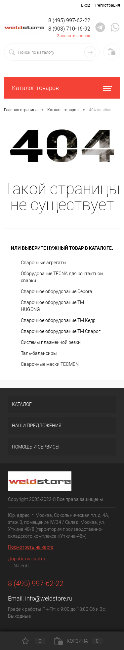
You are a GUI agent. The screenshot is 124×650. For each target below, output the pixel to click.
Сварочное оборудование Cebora (56, 291)
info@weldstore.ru (48, 598)
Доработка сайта (26, 558)
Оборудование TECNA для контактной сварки (62, 277)
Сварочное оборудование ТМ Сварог (61, 331)
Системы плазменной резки (51, 342)
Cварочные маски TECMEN (50, 364)
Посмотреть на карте (30, 547)
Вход (85, 5)
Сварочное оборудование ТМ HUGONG (52, 306)
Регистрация (107, 5)
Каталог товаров (62, 88)
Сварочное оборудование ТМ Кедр (58, 320)
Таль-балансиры (39, 353)
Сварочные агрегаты (43, 262)
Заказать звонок (73, 35)
